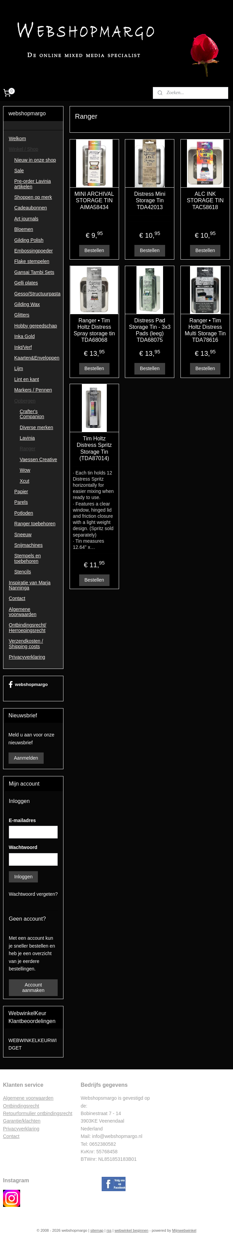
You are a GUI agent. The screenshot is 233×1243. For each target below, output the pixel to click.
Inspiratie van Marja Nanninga (29, 585)
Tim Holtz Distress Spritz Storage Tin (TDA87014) (94, 449)
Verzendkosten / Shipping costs (26, 643)
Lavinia (27, 438)
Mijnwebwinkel (184, 1230)
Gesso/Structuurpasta (37, 293)
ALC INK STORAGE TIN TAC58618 (205, 200)
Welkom (17, 138)
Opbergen (24, 401)
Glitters (21, 315)
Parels (21, 502)
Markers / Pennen (33, 390)
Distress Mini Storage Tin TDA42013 (149, 200)
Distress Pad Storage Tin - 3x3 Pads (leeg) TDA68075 (150, 330)
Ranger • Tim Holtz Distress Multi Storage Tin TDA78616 (205, 330)
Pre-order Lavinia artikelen (32, 183)
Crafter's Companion (32, 414)
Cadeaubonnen (30, 207)
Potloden (23, 513)
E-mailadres (22, 820)
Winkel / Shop (23, 149)
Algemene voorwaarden (23, 611)
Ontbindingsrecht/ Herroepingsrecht (27, 627)
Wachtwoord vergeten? (33, 894)
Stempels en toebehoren (27, 558)
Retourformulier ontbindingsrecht (37, 1113)
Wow (25, 470)
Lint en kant (26, 379)
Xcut (24, 481)
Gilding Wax (27, 304)
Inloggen (23, 876)
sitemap (97, 1230)
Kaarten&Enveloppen (36, 358)
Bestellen (94, 250)
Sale (19, 170)
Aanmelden (26, 758)
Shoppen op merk (33, 197)
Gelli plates (26, 283)
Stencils (22, 571)
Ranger (27, 448)
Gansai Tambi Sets (34, 272)
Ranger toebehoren (35, 523)
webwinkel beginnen (131, 1230)
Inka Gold (24, 336)
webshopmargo (28, 684)
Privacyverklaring (27, 657)
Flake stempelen (31, 261)
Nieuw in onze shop (35, 160)
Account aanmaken (33, 987)
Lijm (18, 368)
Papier (21, 491)
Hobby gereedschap (35, 325)
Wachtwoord (23, 847)
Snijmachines (28, 545)
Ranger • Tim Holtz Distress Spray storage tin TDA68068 (94, 330)
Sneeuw (23, 534)
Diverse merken (36, 427)
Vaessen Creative (38, 459)
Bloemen (23, 229)
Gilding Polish (29, 240)
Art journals (26, 218)
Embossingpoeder (33, 250)
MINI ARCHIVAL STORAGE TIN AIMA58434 (94, 200)
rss (109, 1230)
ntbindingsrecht (23, 1106)
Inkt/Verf (23, 347)
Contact (17, 598)
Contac (10, 1136)
